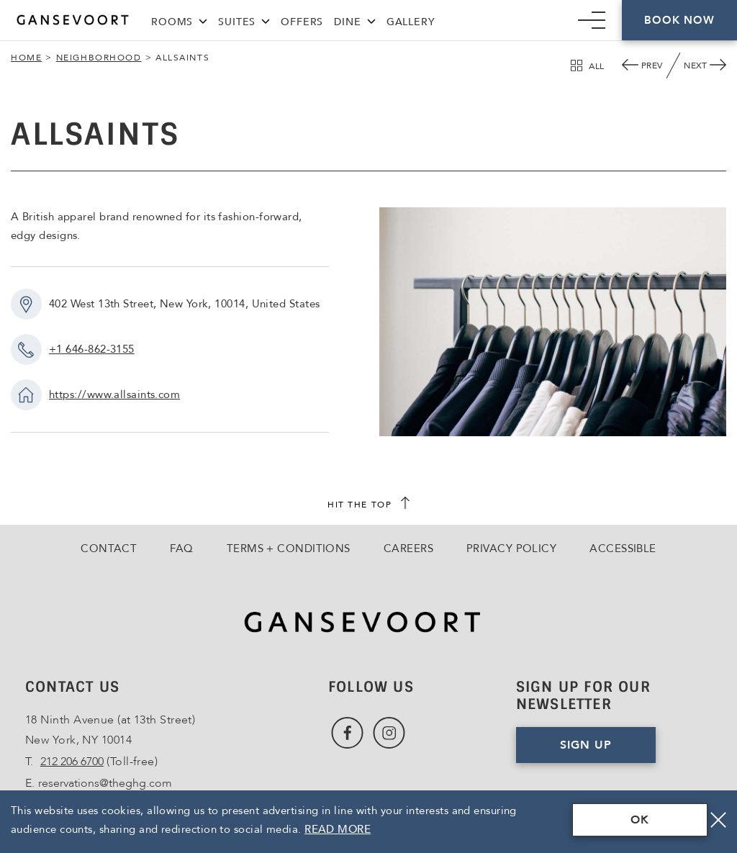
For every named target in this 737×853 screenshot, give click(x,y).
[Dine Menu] (371, 19)
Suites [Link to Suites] (237, 22)
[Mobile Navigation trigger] (591, 20)
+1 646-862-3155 (92, 349)
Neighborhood (99, 57)
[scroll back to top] (368, 504)
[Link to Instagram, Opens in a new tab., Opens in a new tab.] (389, 733)
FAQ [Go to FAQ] (181, 548)
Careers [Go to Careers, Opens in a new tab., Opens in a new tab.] (408, 548)
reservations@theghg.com (105, 783)
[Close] (718, 820)
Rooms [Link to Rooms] (172, 22)
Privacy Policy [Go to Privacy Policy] (511, 548)
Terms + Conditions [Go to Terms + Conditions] (289, 548)
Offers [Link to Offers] (302, 22)
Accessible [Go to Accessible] (622, 548)
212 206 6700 (72, 761)
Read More (337, 829)
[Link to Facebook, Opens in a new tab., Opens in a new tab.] (347, 733)
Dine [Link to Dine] (347, 22)
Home (26, 57)
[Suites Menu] (265, 19)
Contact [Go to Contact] (109, 548)
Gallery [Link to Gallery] (410, 22)
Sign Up (608, 750)
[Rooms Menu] (203, 19)
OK (639, 820)
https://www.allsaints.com (114, 394)
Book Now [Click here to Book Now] (679, 20)
